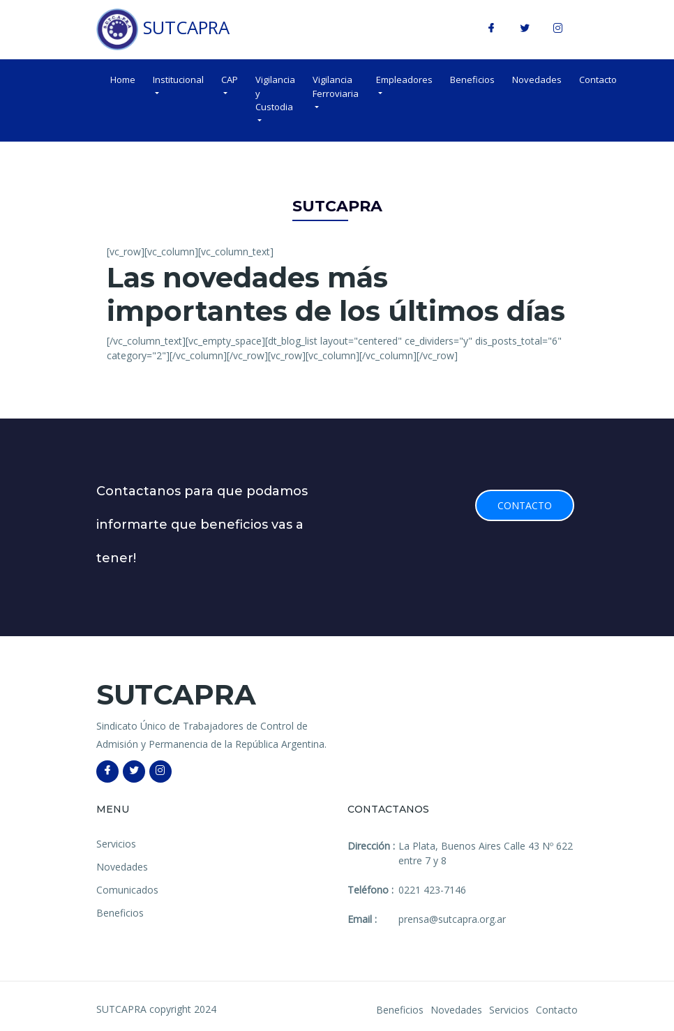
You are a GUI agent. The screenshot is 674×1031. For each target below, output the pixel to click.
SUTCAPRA (163, 29)
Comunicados (127, 889)
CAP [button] (229, 79)
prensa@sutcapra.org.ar (452, 919)
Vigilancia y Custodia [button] (275, 93)
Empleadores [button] (404, 79)
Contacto (598, 79)
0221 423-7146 (432, 889)
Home (122, 79)
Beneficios (472, 79)
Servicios (116, 843)
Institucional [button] (178, 79)
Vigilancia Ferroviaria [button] (336, 86)
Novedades (537, 79)
